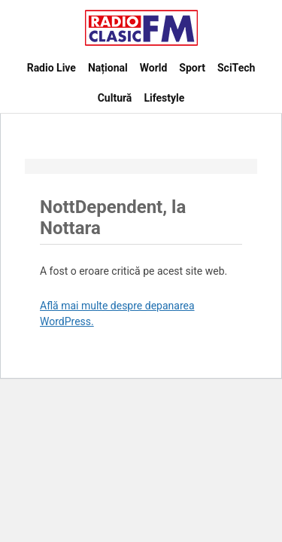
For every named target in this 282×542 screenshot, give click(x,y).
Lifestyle (164, 98)
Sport (192, 68)
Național (108, 68)
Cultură (115, 98)
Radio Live (51, 68)
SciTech (236, 68)
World (154, 68)
